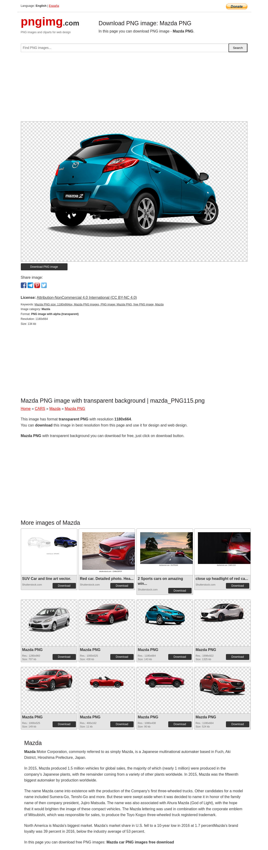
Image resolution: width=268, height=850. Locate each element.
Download (64, 585)
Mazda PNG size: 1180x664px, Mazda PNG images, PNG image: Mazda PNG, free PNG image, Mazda (99, 304)
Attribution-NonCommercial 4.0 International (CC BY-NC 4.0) (87, 298)
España (54, 5)
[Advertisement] (134, 88)
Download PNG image (44, 266)
